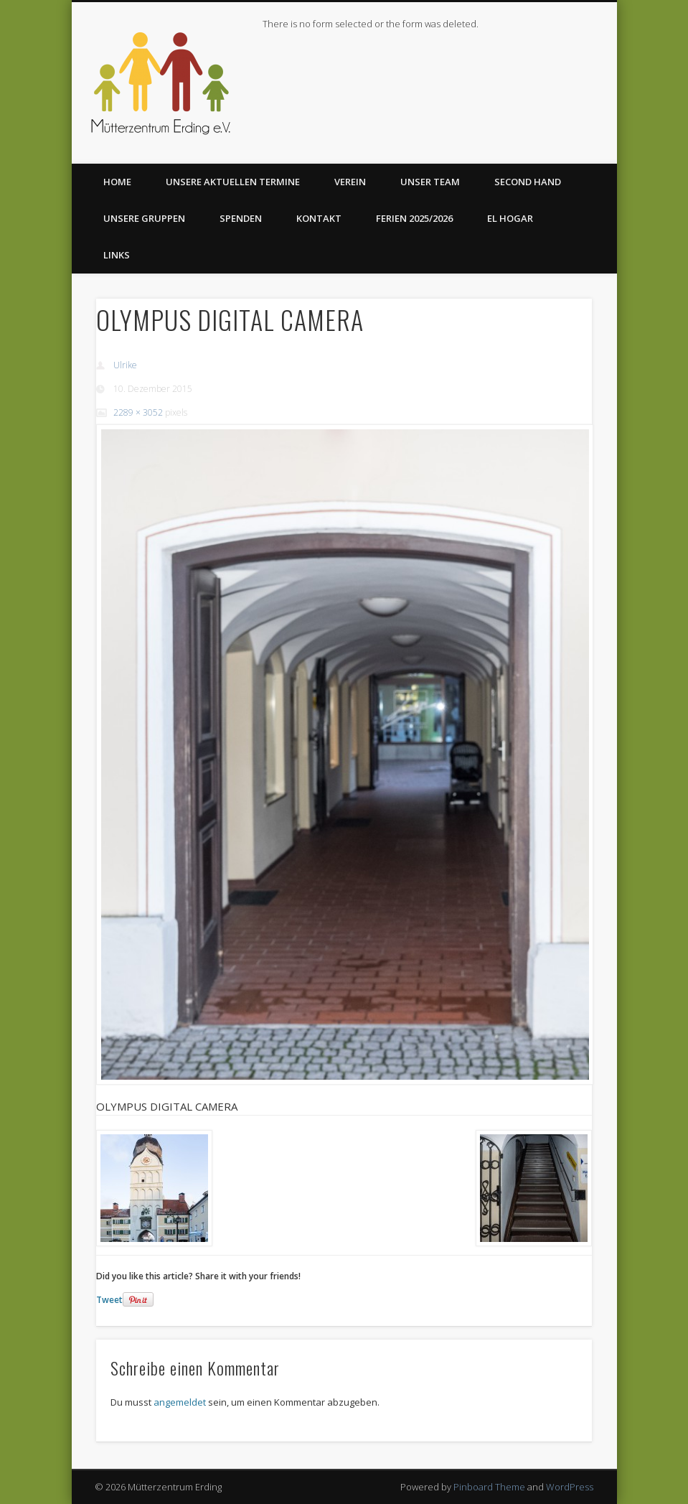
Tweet (109, 1300)
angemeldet (180, 1402)
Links (116, 254)
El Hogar (510, 218)
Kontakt (318, 218)
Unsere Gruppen (144, 218)
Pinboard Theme (489, 1486)
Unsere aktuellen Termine (233, 181)
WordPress (569, 1486)
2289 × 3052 (138, 412)
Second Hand (527, 181)
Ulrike (125, 365)
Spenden (241, 218)
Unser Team (430, 181)
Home (117, 181)
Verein (350, 181)
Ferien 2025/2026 (414, 218)
